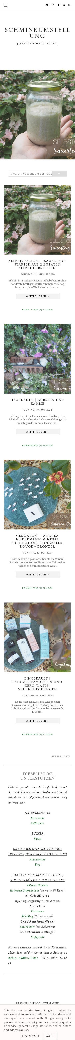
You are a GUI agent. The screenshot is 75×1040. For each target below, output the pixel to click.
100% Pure (37, 823)
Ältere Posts (60, 756)
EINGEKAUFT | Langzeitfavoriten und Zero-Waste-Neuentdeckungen (37, 684)
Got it (50, 1036)
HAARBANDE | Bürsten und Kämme (38, 401)
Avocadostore (37, 859)
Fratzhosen (37, 911)
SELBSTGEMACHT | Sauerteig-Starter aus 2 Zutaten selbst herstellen (37, 264)
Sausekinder (27, 927)
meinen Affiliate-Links (23, 958)
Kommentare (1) (32, 309)
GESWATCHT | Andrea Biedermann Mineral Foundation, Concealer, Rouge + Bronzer (37, 541)
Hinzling (27, 916)
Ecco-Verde (37, 818)
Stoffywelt (37, 937)
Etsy (37, 865)
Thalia (37, 839)
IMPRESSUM (22, 1003)
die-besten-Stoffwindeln (24, 891)
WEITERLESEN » (37, 296)
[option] (37, 114)
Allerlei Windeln (37, 885)
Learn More (31, 1036)
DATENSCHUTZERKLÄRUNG (44, 1003)
